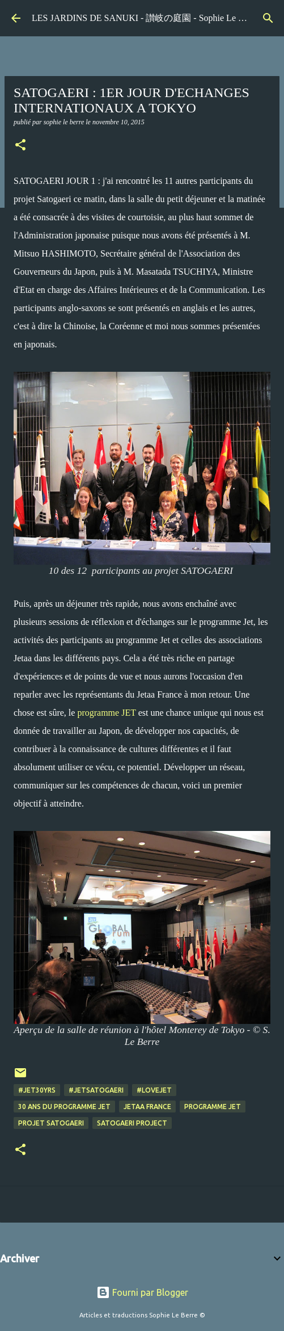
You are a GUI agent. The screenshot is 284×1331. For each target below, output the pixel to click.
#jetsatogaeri (96, 1090)
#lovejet (154, 1090)
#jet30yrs (37, 1090)
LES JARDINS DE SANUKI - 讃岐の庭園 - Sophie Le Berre (145, 18)
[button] (20, 146)
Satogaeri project (132, 1123)
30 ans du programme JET (64, 1106)
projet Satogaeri (51, 1123)
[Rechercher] (268, 18)
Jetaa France (147, 1106)
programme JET (106, 712)
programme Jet (212, 1106)
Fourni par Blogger (142, 1292)
